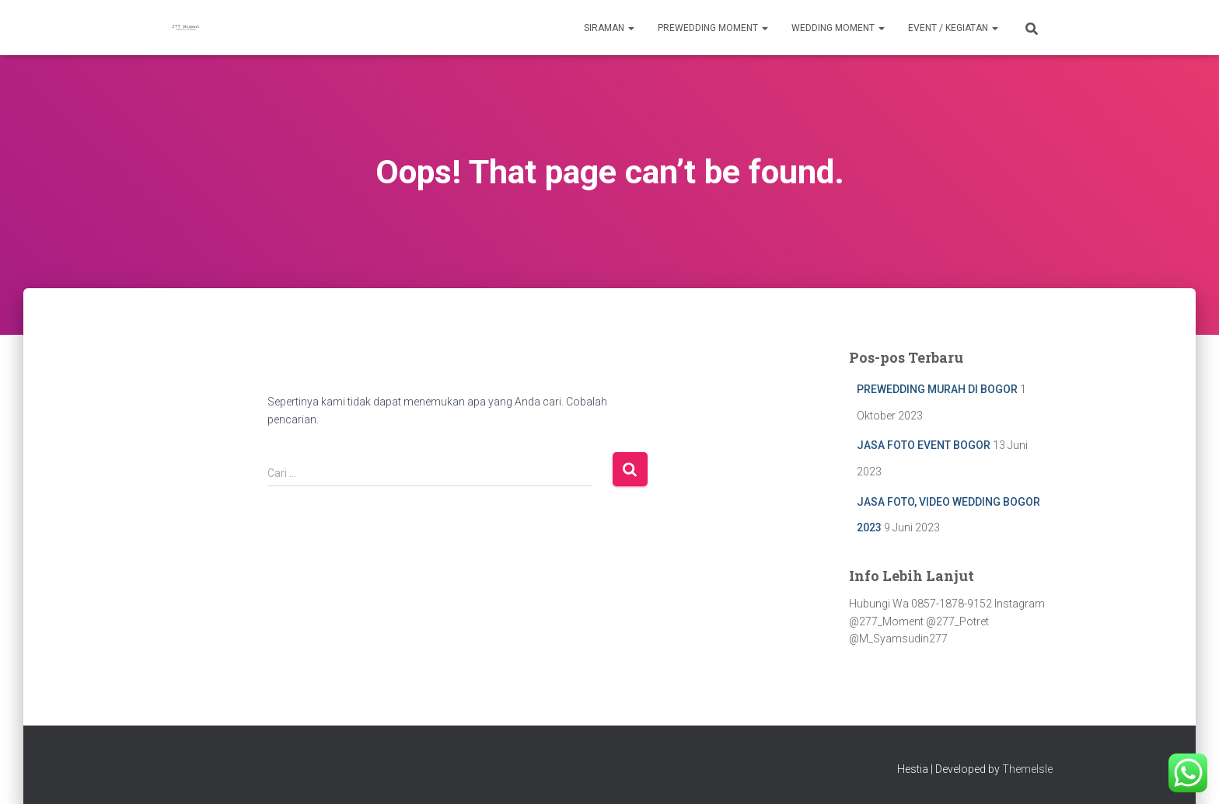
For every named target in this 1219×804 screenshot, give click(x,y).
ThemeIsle (1027, 769)
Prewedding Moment (713, 28)
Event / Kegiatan (953, 28)
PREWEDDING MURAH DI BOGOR (937, 389)
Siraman (609, 28)
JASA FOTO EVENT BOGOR (923, 445)
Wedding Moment (838, 28)
